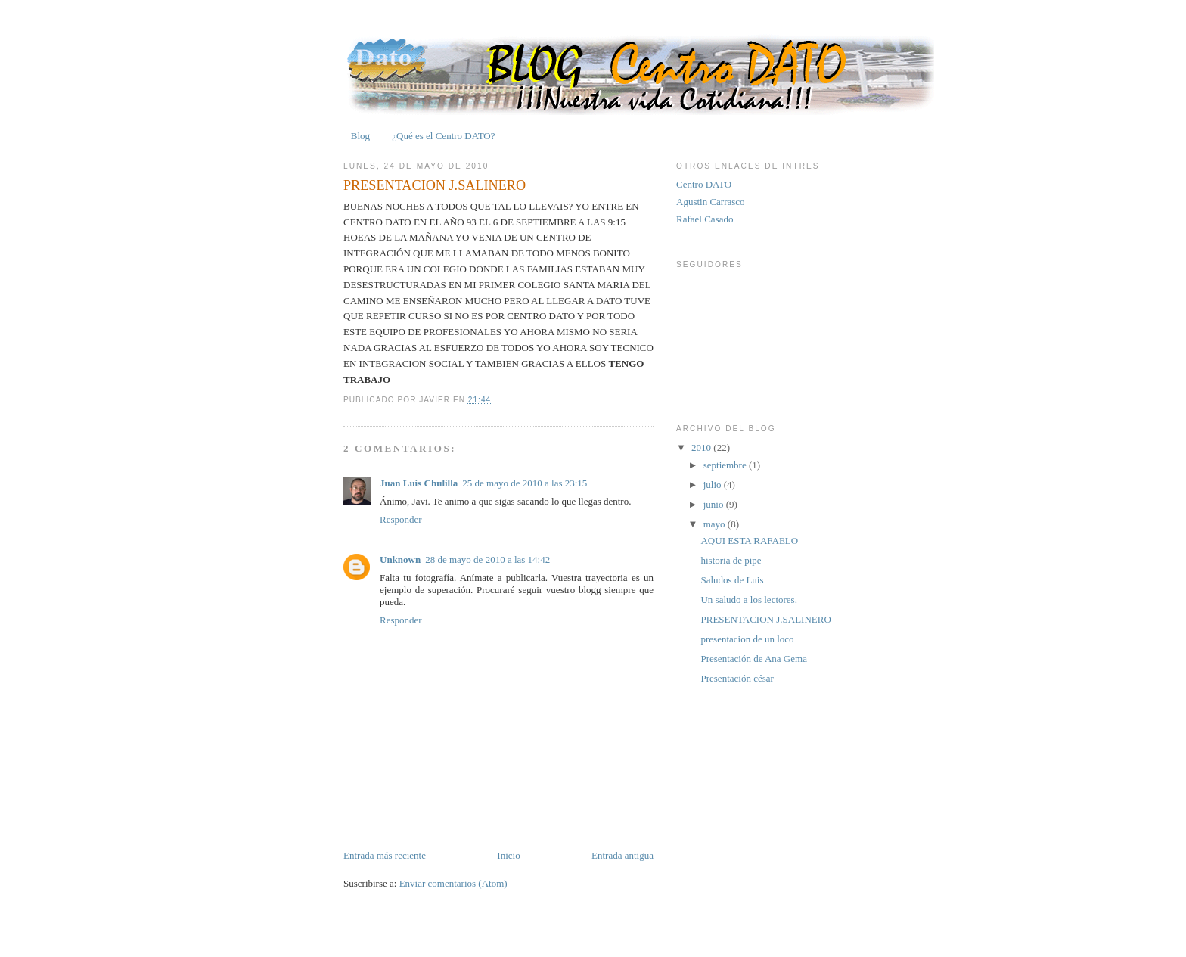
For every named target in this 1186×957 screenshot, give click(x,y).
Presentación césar (736, 678)
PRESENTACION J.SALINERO (434, 185)
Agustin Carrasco (710, 201)
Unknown (400, 559)
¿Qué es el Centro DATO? (443, 135)
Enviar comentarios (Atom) (453, 883)
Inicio (508, 855)
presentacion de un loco (746, 639)
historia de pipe (730, 560)
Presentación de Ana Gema (753, 658)
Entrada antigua (622, 855)
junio (714, 504)
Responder (401, 519)
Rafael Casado (704, 219)
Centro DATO (703, 184)
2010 (702, 447)
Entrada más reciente (384, 855)
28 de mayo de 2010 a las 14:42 (487, 559)
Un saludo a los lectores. (748, 599)
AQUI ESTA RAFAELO (749, 540)
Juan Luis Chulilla (419, 483)
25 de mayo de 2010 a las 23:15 (524, 483)
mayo (715, 524)
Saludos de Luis (731, 580)
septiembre (726, 465)
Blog (360, 135)
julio (713, 484)
